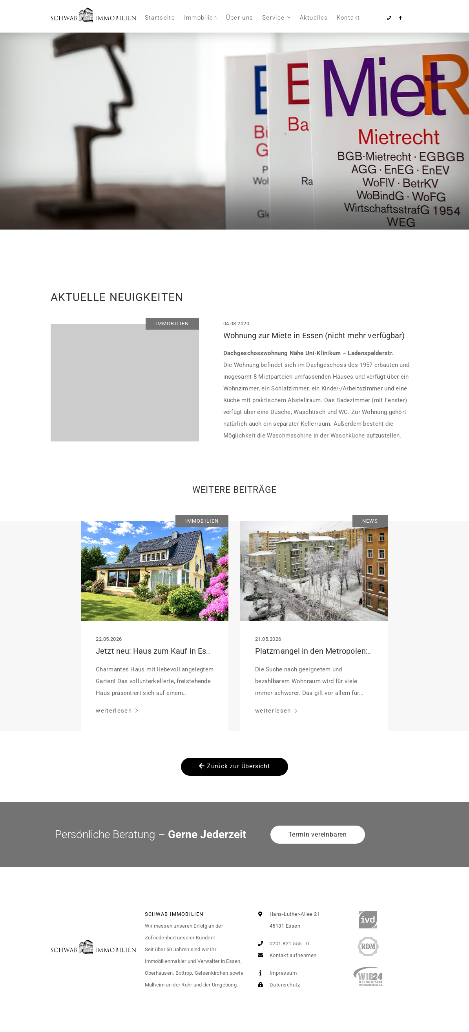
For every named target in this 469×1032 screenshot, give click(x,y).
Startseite (160, 17)
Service (273, 17)
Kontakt (348, 17)
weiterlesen (115, 710)
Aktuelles (314, 17)
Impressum (276, 973)
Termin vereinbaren (317, 834)
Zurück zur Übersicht (234, 766)
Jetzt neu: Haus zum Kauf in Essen (157, 651)
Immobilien (200, 17)
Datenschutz (277, 985)
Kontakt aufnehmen (286, 955)
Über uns (240, 17)
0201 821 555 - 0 (282, 943)
